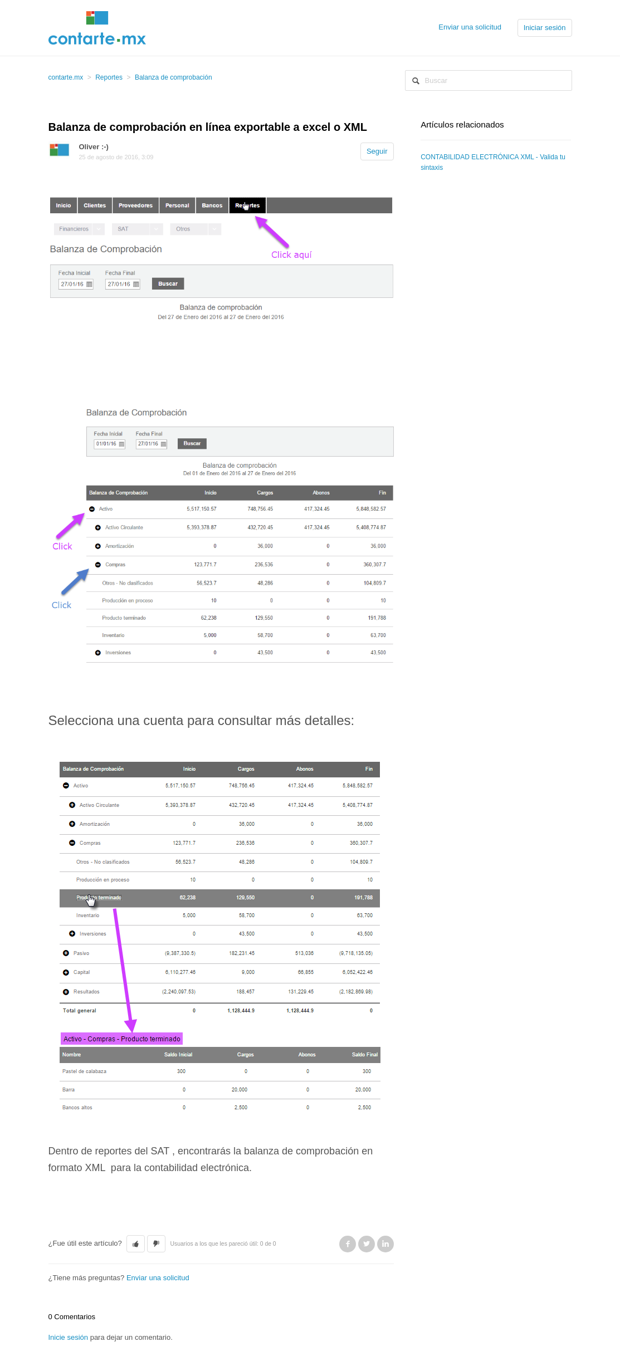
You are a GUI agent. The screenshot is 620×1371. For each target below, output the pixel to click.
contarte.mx (66, 77)
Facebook (347, 1244)
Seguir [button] (377, 151)
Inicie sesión (68, 1337)
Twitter (366, 1244)
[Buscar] (488, 80)
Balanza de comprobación (173, 77)
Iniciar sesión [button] (545, 27)
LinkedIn (385, 1244)
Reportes (109, 77)
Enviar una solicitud (469, 27)
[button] (135, 1244)
